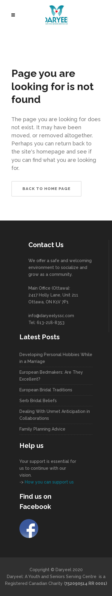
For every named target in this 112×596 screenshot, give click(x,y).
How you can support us (49, 482)
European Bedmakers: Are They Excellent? (51, 375)
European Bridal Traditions (45, 389)
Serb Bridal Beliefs (38, 400)
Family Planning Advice (42, 429)
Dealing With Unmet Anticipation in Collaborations (54, 415)
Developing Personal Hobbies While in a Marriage (55, 358)
